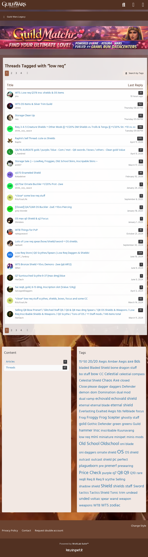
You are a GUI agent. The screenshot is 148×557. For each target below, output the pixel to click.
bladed (84, 368)
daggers (115, 387)
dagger (103, 387)
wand (114, 499)
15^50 (83, 362)
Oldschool (109, 443)
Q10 (133, 473)
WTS (105, 505)
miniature (106, 437)
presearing (125, 466)
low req (84, 437)
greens (127, 424)
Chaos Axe (110, 380)
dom (93, 392)
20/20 (93, 362)
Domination (107, 392)
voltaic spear (99, 499)
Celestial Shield (90, 380)
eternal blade (100, 405)
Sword (138, 486)
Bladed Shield (100, 368)
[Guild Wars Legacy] (14, 4)
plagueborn (88, 466)
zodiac (115, 505)
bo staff (84, 374)
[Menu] (143, 5)
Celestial (111, 374)
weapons (85, 505)
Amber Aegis (117, 362)
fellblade (128, 411)
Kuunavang (125, 430)
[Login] (133, 5)
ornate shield (106, 452)
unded (84, 499)
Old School (89, 443)
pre (101, 466)
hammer (85, 430)
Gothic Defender (99, 424)
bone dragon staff (124, 368)
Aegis (103, 362)
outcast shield (101, 459)
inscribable (108, 430)
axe (130, 362)
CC (101, 374)
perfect (122, 459)
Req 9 (100, 479)
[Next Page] (27, 73)
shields (118, 486)
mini (94, 437)
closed (125, 380)
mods (139, 437)
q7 (114, 473)
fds (119, 411)
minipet (120, 437)
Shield (106, 486)
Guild (136, 424)
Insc (96, 430)
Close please (88, 387)
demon (84, 392)
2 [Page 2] (11, 73)
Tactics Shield (99, 493)
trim (122, 493)
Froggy (92, 418)
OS (120, 452)
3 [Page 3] (16, 73)
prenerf (111, 466)
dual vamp (86, 399)
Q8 (120, 473)
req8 (82, 479)
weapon (125, 499)
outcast (84, 459)
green (117, 424)
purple (107, 473)
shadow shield (89, 486)
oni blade (127, 444)
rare (139, 473)
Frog (82, 418)
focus (140, 411)
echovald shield (124, 399)
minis (130, 437)
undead (131, 493)
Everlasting (87, 411)
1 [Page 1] (6, 73)
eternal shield (122, 405)
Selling (120, 479)
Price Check (90, 473)
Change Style (138, 526)
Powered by (74, 544)
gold (82, 424)
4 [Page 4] (21, 73)
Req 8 (91, 479)
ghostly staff (130, 418)
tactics (84, 493)
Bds (137, 362)
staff (128, 486)
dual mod (123, 392)
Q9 (126, 473)
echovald (102, 399)
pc (114, 460)
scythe (110, 479)
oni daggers (87, 452)
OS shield (131, 452)
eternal (84, 405)
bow (94, 374)
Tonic (114, 493)
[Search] (124, 5)
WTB (96, 505)
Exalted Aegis (106, 411)
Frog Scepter (109, 418)
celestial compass (132, 374)
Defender (129, 387)
